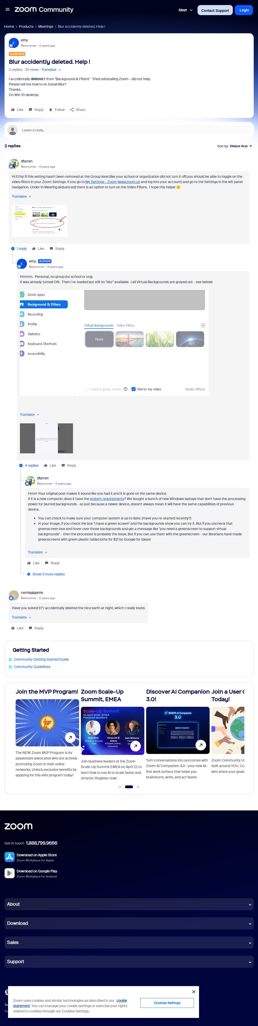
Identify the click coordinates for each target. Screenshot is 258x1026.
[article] (129, 206)
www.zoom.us (129, 182)
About (13, 904)
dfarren (27, 161)
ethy (24, 40)
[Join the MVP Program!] (47, 736)
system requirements (107, 498)
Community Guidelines (32, 666)
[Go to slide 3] (138, 787)
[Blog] (8, 992)
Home (9, 26)
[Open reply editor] (129, 130)
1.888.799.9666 (41, 843)
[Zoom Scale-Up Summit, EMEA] (112, 736)
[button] (8, 10)
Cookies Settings (167, 1003)
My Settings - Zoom (101, 182)
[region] (103, 1002)
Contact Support (215, 11)
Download (17, 923)
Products (26, 26)
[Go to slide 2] (129, 787)
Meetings (45, 26)
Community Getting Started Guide (41, 659)
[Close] (193, 991)
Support (15, 962)
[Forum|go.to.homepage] (44, 10)
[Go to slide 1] (120, 787)
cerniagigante (32, 592)
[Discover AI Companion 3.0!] (178, 736)
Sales (12, 943)
